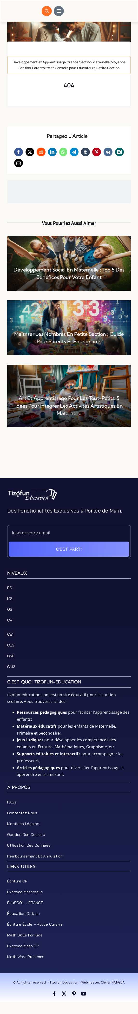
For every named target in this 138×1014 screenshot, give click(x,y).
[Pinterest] (96, 151)
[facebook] (54, 993)
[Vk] (108, 151)
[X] (29, 151)
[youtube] (83, 993)
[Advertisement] (69, 466)
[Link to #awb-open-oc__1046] (47, 11)
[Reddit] (40, 151)
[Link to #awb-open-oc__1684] (59, 11)
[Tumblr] (85, 151)
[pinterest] (74, 993)
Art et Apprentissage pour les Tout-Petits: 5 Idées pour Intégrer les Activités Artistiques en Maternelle (69, 405)
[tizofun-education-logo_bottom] (32, 490)
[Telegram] (74, 151)
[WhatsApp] (63, 151)
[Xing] (119, 151)
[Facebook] (18, 151)
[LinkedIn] (52, 151)
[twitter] (64, 993)
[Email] (18, 163)
